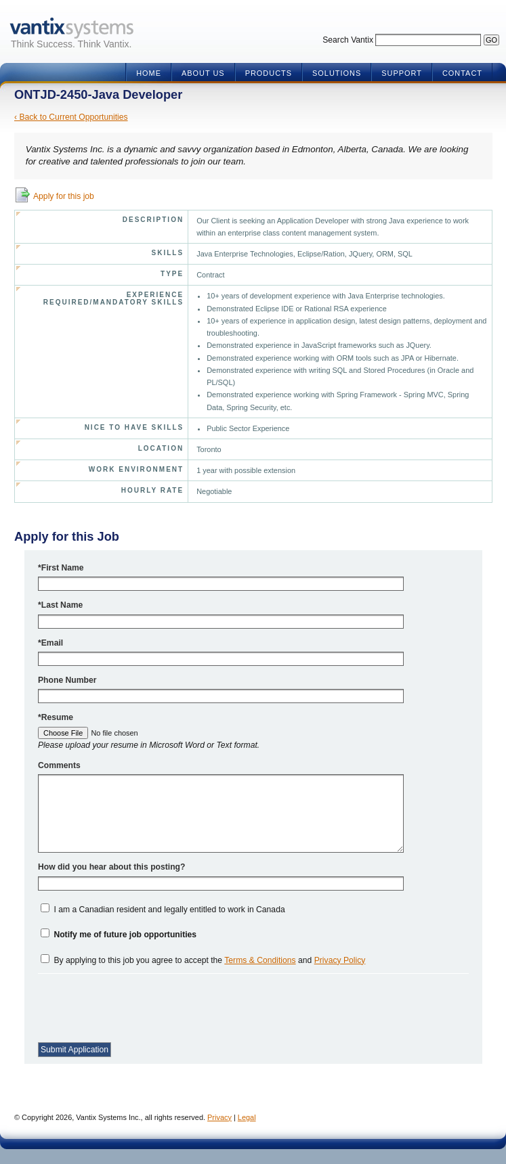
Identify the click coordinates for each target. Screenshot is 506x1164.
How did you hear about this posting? (111, 867)
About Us (203, 73)
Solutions (336, 73)
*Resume (55, 717)
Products (268, 73)
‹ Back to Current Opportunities (71, 117)
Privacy (219, 1117)
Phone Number (67, 680)
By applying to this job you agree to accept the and (209, 960)
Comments (59, 765)
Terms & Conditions (259, 960)
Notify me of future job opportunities (125, 934)
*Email (50, 643)
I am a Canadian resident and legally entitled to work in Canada (169, 909)
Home (148, 73)
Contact (462, 73)
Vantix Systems (71, 28)
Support (401, 73)
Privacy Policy (340, 960)
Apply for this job (63, 196)
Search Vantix (347, 40)
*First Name (61, 568)
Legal (247, 1117)
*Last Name (60, 605)
